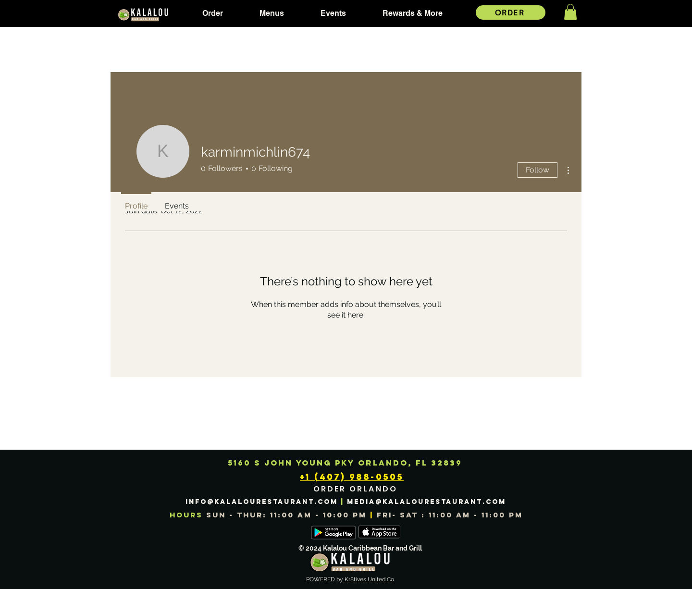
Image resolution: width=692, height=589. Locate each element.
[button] (212, 13)
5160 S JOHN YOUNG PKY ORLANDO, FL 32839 (345, 462)
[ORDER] (510, 12)
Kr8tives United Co (368, 579)
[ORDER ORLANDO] (356, 489)
